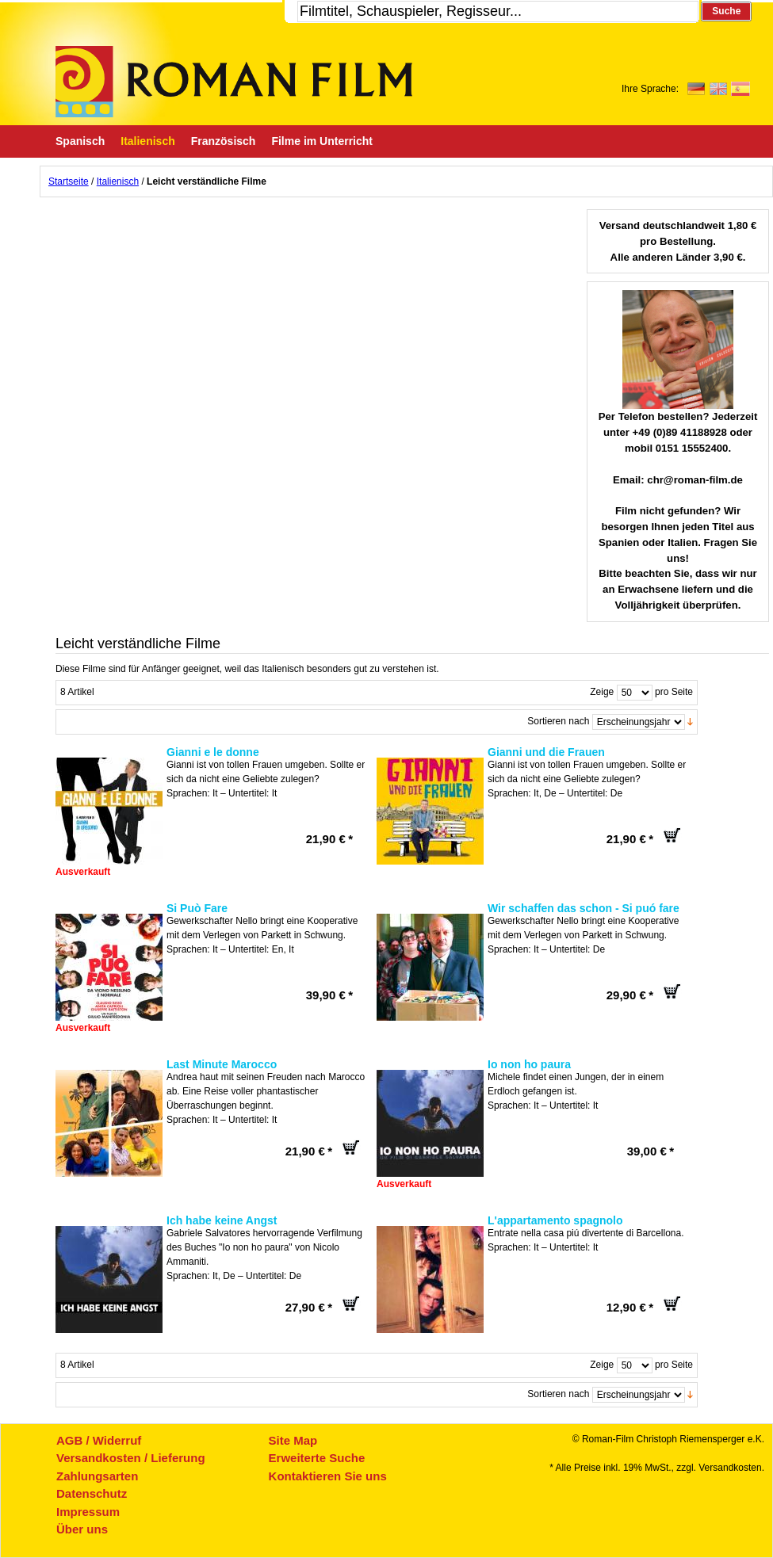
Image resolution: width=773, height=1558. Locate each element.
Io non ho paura (529, 1064)
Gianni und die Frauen (546, 752)
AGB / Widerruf (98, 1440)
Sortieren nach (558, 721)
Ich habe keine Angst (221, 1220)
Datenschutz (91, 1493)
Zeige (602, 691)
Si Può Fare (197, 908)
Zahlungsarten (97, 1476)
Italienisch (118, 181)
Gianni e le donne (212, 752)
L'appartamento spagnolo (555, 1220)
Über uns (82, 1529)
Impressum (88, 1511)
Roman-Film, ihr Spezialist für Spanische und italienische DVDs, (233, 81)
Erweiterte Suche (317, 1457)
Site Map (293, 1440)
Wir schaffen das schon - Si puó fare (583, 908)
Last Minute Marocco (221, 1064)
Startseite (68, 181)
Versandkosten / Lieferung (130, 1457)
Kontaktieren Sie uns (328, 1476)
